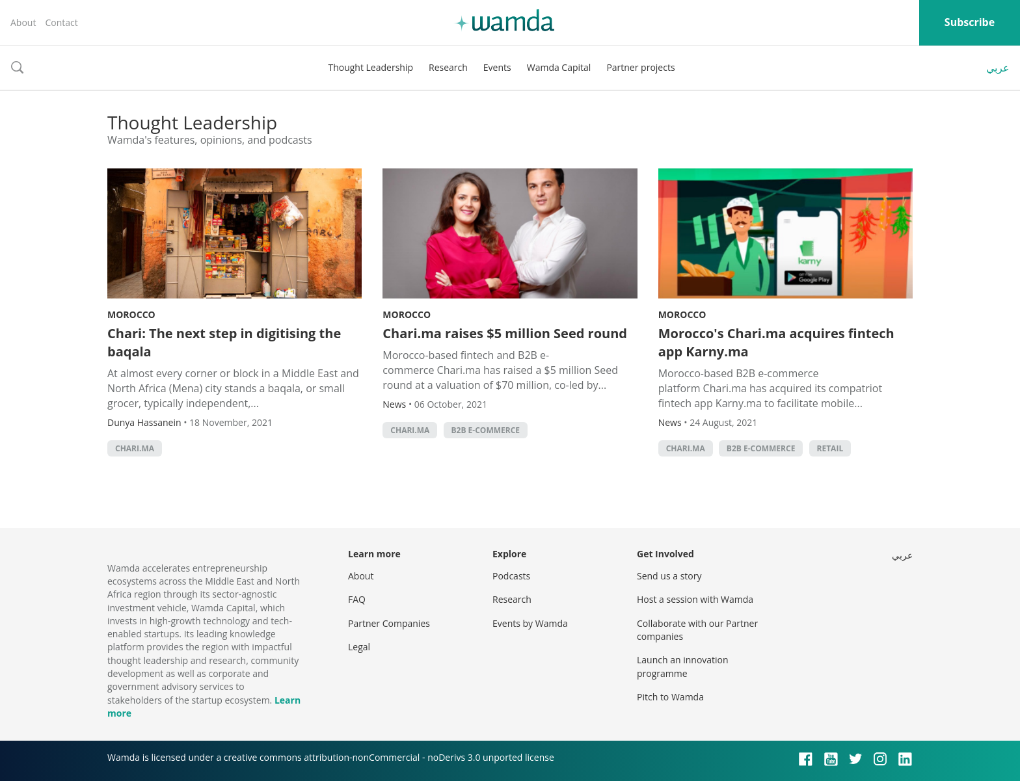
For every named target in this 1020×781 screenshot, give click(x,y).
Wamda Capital (559, 67)
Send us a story (669, 576)
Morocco (131, 314)
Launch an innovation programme (683, 666)
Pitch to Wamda (670, 697)
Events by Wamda (530, 623)
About (23, 22)
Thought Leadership (370, 67)
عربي (998, 67)
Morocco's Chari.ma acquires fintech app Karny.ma (776, 342)
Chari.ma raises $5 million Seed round (504, 333)
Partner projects (640, 67)
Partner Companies (389, 623)
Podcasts (511, 576)
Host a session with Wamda (695, 599)
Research (448, 67)
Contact (61, 22)
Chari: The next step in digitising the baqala (224, 342)
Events (497, 67)
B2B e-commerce (485, 430)
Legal (359, 647)
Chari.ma (134, 448)
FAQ (357, 599)
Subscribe (970, 22)
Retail (830, 448)
